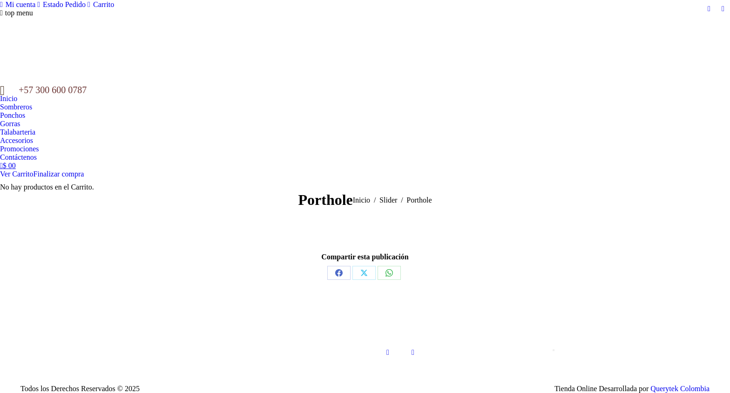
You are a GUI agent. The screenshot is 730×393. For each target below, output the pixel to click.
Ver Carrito (17, 174)
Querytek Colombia (680, 389)
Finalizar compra (59, 174)
